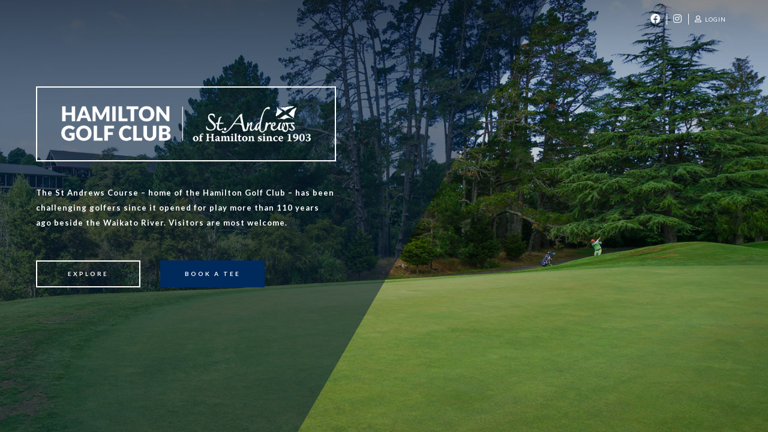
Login (710, 19)
